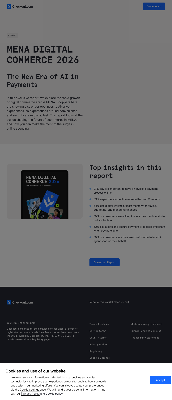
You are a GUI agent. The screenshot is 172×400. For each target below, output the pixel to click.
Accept (160, 380)
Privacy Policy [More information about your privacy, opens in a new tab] (30, 393)
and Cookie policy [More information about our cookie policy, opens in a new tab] (51, 393)
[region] (86, 381)
